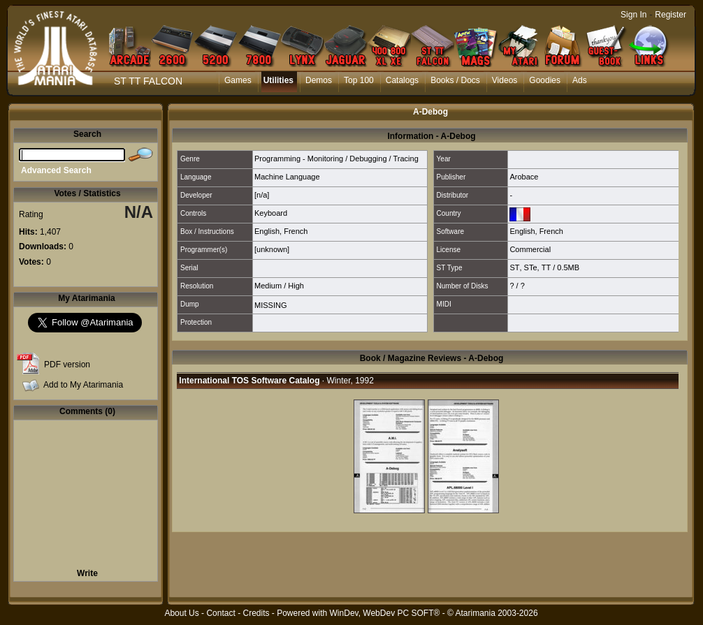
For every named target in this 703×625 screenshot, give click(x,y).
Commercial (530, 249)
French (295, 231)
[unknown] (271, 249)
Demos (318, 80)
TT (546, 267)
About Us (181, 613)
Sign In (633, 15)
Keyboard (270, 213)
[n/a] (261, 195)
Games (238, 80)
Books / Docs (455, 80)
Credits (255, 613)
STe (530, 267)
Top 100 (359, 80)
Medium (268, 285)
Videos (504, 80)
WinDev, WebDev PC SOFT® (385, 613)
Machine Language (287, 176)
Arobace (523, 176)
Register (670, 15)
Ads (579, 80)
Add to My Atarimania (83, 385)
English (267, 231)
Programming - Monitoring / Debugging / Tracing (336, 158)
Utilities (278, 80)
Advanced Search (56, 170)
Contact (220, 613)
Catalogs (402, 80)
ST (514, 267)
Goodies (544, 80)
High (296, 285)
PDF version (67, 364)
